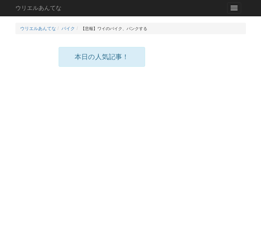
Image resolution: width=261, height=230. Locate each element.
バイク (68, 28)
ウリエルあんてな (38, 8)
